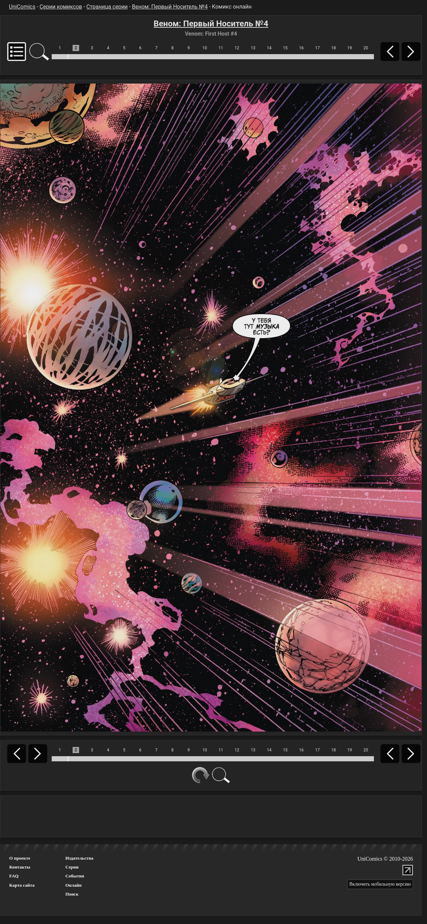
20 (365, 48)
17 (317, 48)
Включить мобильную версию (380, 884)
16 (301, 48)
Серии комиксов (61, 6)
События (74, 875)
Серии (71, 867)
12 (237, 48)
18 (333, 48)
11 (220, 48)
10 (204, 48)
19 (349, 48)
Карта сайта (22, 885)
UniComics (22, 6)
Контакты (19, 867)
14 (269, 48)
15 (285, 48)
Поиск (71, 894)
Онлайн (73, 885)
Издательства (79, 858)
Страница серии (107, 6)
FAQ (13, 875)
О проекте (19, 858)
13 (253, 48)
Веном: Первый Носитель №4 (170, 6)
